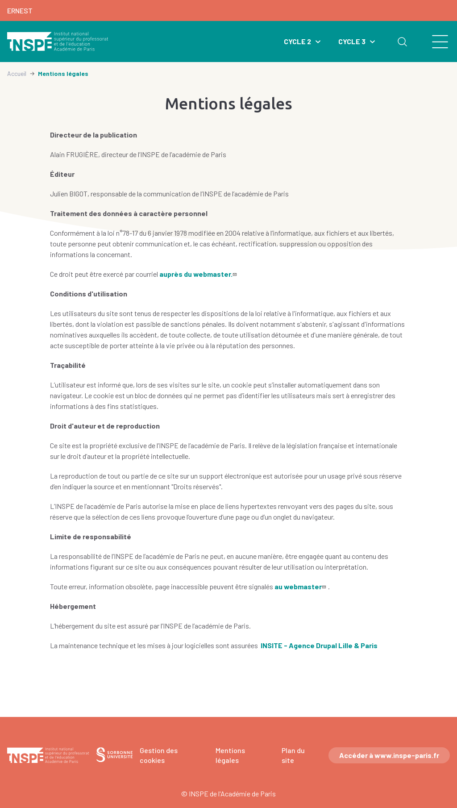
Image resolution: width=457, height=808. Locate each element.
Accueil (16, 73)
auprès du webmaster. (199, 274)
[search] (435, 41)
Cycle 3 (352, 41)
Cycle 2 (297, 41)
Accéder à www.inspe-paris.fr (389, 755)
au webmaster (301, 586)
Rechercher (402, 41)
